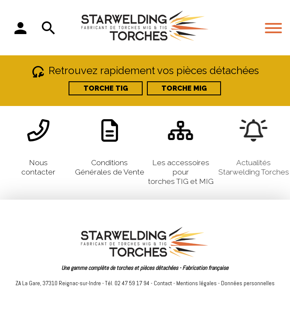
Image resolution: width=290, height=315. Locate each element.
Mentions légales (196, 283)
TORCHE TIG (105, 88)
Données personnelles (248, 283)
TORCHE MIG (184, 88)
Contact (163, 283)
